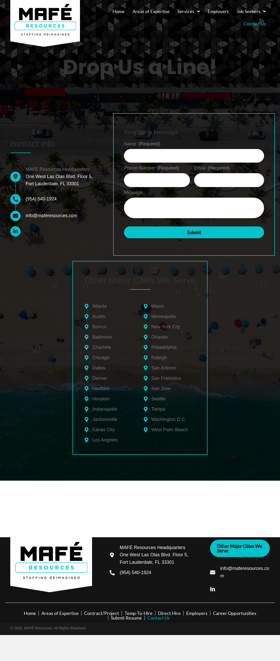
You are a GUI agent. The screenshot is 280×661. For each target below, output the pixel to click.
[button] (15, 231)
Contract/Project (101, 612)
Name (142, 143)
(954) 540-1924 (41, 198)
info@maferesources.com (52, 215)
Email (212, 167)
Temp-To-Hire (138, 612)
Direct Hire (169, 612)
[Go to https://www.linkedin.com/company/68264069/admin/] (215, 587)
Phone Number (151, 167)
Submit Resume (126, 617)
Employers (196, 612)
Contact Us (158, 617)
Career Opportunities (234, 612)
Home (30, 612)
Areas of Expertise (60, 612)
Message (133, 191)
